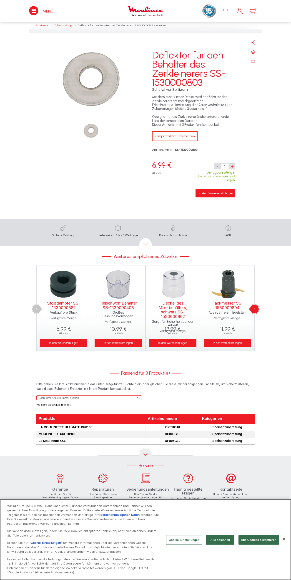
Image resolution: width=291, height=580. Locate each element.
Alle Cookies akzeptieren (258, 541)
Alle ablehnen (220, 541)
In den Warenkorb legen (216, 193)
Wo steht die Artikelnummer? (53, 404)
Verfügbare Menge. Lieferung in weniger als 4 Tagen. (216, 176)
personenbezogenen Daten (120, 516)
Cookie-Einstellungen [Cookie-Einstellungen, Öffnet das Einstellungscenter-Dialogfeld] (184, 541)
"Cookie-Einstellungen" (45, 544)
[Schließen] (284, 540)
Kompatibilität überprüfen (175, 136)
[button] (239, 11)
